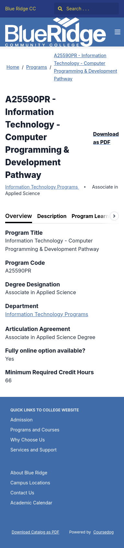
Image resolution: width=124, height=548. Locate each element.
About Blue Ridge (28, 472)
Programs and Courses (34, 429)
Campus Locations (30, 482)
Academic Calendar (31, 502)
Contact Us (22, 492)
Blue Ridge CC (20, 8)
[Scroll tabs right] (114, 216)
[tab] (18, 216)
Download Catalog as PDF (35, 532)
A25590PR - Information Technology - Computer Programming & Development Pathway (85, 67)
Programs (36, 67)
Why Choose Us (27, 439)
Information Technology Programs (42, 187)
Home (12, 67)
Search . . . (73, 8)
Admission (21, 419)
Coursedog (103, 532)
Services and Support (33, 449)
